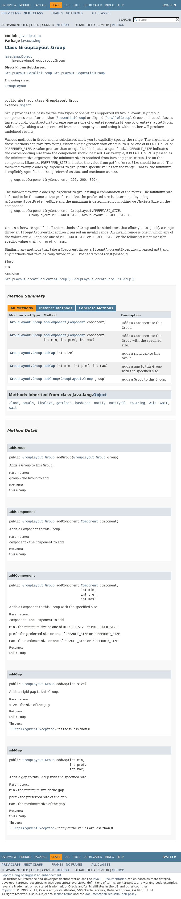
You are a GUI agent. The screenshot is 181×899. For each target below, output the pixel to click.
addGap (49, 353)
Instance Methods (55, 308)
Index (109, 5)
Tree (77, 5)
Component (76, 322)
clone (14, 403)
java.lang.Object (18, 56)
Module (25, 5)
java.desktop (30, 36)
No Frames (74, 13)
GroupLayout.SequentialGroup (79, 73)
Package (40, 5)
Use (67, 5)
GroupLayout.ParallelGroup (28, 73)
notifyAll (117, 403)
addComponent (55, 322)
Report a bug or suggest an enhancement (31, 875)
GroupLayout (15, 86)
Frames (57, 13)
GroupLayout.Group (26, 322)
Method (63, 25)
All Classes (101, 13)
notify (99, 403)
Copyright (9, 890)
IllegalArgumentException (31, 729)
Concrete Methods (96, 308)
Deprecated (92, 5)
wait (152, 403)
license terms (62, 894)
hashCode (82, 403)
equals (28, 403)
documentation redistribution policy (110, 894)
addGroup (51, 379)
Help (120, 5)
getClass (63, 403)
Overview (8, 5)
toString (137, 403)
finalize (45, 403)
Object (25, 105)
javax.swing (30, 41)
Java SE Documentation (109, 879)
